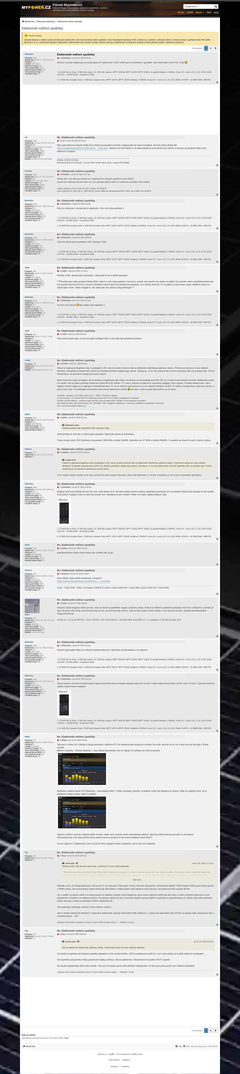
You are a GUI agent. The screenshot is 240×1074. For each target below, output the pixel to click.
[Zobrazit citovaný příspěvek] (77, 863)
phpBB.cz (126, 1060)
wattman (28, 449)
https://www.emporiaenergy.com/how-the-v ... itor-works (83, 581)
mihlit (27, 268)
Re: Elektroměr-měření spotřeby (76, 137)
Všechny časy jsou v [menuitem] (204, 1046)
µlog (216, 12)
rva (26, 137)
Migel (66, 1038)
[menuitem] (52, 21)
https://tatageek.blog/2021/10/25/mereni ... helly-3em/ (82, 148)
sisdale (27, 360)
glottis (27, 414)
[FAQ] (178, 1046)
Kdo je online (28, 1035)
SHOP (190, 12)
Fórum (181, 12)
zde (84, 406)
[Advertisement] (120, 109)
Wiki (209, 12)
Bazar (199, 12)
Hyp (26, 852)
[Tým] (186, 1046)
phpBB (111, 1054)
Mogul (27, 737)
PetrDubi (28, 171)
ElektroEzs (29, 54)
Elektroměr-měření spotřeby (42, 28)
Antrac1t (28, 570)
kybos (27, 615)
